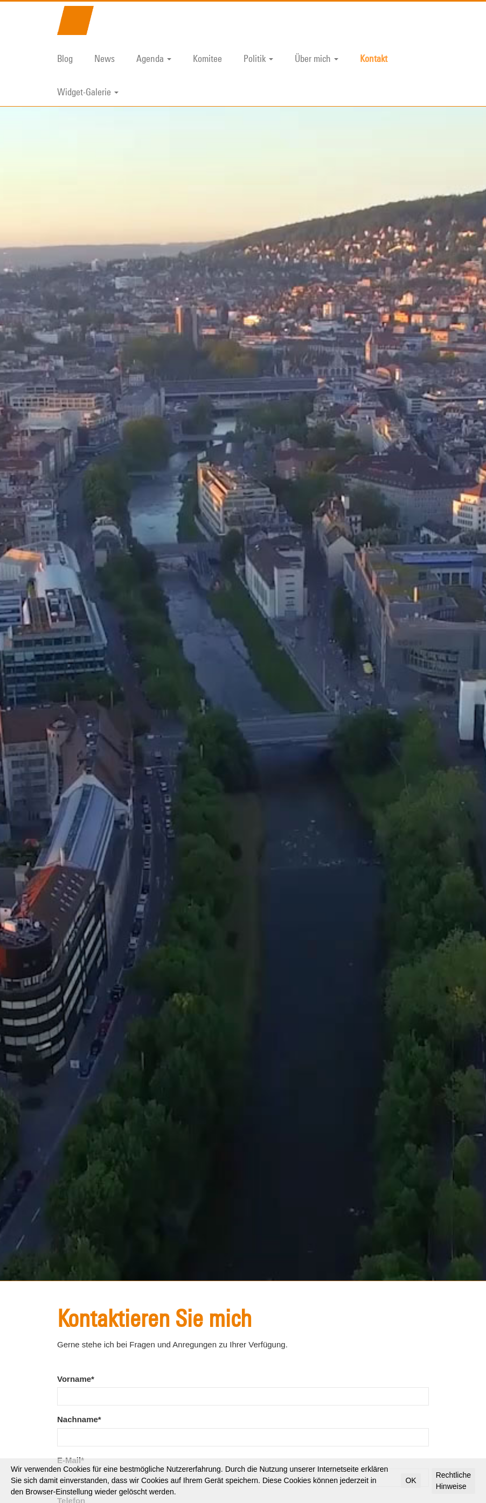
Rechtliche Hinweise (453, 1481)
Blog (65, 58)
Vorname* (75, 1257)
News (104, 58)
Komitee (207, 58)
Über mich (316, 58)
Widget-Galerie (88, 91)
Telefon (71, 1378)
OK (410, 1480)
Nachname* (79, 1297)
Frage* (69, 1419)
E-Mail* (70, 1338)
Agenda (153, 58)
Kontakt (373, 58)
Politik (258, 58)
